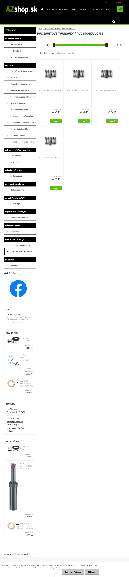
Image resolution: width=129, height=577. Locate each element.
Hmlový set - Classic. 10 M (24, 339)
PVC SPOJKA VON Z (68, 28)
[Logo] (21, 9)
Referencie (100, 9)
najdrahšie (71, 53)
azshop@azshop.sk (15, 421)
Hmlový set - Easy (13, 314)
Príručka (91, 9)
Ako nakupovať (64, 9)
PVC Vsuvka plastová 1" (106, 90)
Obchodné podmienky (79, 9)
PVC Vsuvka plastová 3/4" (78, 90)
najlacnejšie (60, 53)
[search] (114, 22)
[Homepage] (41, 9)
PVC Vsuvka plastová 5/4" (50, 157)
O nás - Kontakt (52, 9)
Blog (107, 9)
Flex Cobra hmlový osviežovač (24, 357)
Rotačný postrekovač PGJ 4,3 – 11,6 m (26, 466)
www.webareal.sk (27, 554)
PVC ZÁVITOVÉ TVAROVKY (52, 28)
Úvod (40, 28)
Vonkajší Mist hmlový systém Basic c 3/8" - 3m (26, 383)
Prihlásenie (107, 2)
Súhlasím (92, 571)
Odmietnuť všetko (73, 571)
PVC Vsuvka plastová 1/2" (50, 90)
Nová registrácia (118, 2)
